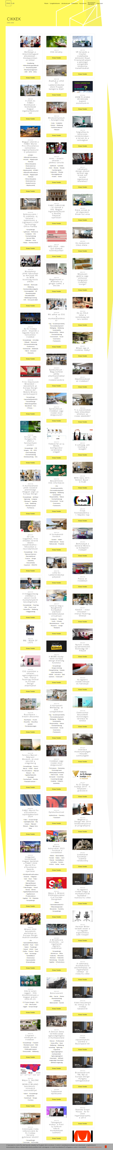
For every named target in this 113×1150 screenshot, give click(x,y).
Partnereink (82, 3)
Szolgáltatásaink (55, 3)
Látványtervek (65, 3)
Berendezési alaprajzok (91, 3)
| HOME (8, 22)
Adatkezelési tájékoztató (94, 1147)
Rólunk (46, 3)
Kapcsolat (100, 3)
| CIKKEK (12, 22)
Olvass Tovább (30, 77)
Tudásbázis (74, 3)
